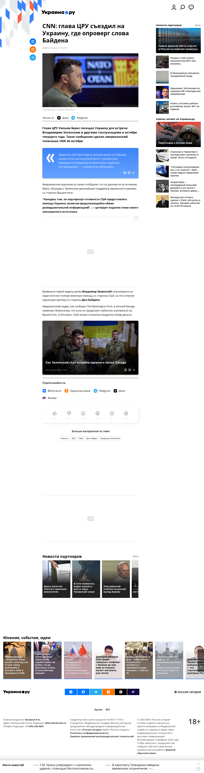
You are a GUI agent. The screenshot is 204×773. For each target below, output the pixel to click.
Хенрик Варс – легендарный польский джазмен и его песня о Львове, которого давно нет (183, 186)
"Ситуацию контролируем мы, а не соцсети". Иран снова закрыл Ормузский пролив (184, 171)
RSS (108, 709)
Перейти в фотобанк (66, 110)
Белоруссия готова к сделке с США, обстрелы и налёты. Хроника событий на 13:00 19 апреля (185, 201)
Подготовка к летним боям (175, 143)
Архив (98, 709)
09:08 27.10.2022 (50, 48)
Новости (64, 438)
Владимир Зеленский (110, 438)
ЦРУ (73, 438)
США (81, 438)
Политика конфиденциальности (89, 733)
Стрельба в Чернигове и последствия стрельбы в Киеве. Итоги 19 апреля (184, 155)
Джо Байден (92, 438)
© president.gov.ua (49, 110)
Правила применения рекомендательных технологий (102, 736)
